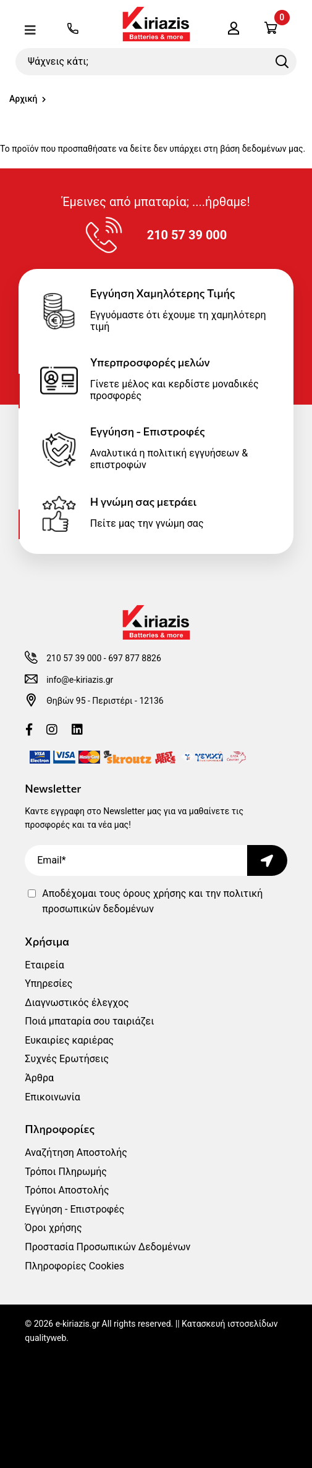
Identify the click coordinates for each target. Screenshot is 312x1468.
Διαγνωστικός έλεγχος (77, 1002)
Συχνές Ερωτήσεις (67, 1059)
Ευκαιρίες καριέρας (69, 1040)
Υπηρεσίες (48, 983)
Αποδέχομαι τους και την (152, 901)
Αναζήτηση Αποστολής (76, 1152)
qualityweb (45, 1338)
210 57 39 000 (73, 658)
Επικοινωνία (52, 1097)
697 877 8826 (134, 658)
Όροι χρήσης (53, 1228)
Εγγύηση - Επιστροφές (74, 1209)
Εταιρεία (44, 965)
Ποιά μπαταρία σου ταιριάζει (89, 1021)
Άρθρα (39, 1078)
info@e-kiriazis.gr (79, 680)
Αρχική (23, 99)
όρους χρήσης (154, 893)
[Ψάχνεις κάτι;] (156, 61)
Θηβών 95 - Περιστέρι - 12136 (105, 701)
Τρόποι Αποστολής (67, 1190)
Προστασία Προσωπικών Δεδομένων (107, 1247)
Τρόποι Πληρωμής (66, 1171)
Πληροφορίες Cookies (74, 1266)
